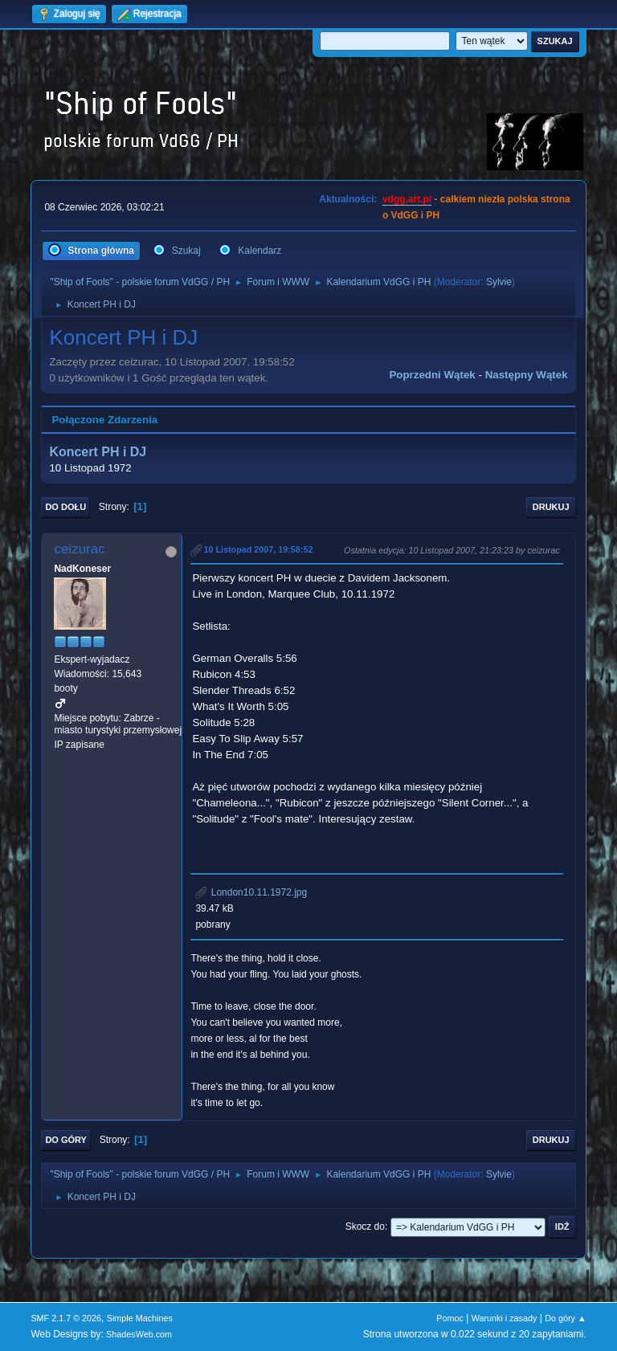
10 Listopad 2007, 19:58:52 (258, 549)
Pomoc (450, 1318)
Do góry (66, 1140)
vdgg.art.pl (406, 199)
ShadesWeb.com (139, 1334)
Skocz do (365, 1226)
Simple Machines (140, 1318)
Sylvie (499, 282)
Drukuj (551, 507)
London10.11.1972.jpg (251, 892)
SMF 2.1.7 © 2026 (66, 1318)
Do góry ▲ (565, 1318)
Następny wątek (526, 375)
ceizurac (79, 549)
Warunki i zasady (504, 1318)
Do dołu (65, 507)
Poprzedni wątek (432, 375)
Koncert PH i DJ (97, 452)
